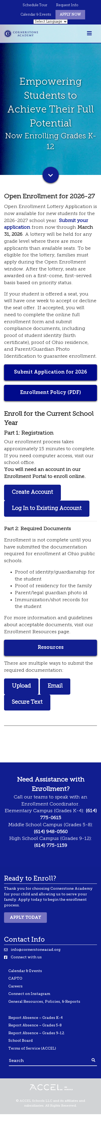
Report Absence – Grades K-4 (35, 1017)
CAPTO (15, 978)
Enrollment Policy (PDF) (50, 392)
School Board (20, 1040)
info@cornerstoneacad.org (36, 949)
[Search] (49, 1060)
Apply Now (70, 14)
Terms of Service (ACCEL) (32, 1048)
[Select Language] (50, 21)
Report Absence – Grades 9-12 (36, 1033)
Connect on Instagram (29, 993)
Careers (15, 986)
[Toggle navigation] (89, 33)
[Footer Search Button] (93, 1060)
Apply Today (25, 917)
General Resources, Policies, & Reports (44, 1001)
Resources (51, 647)
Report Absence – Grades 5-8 (35, 1025)
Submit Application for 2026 (50, 372)
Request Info (67, 5)
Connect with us (26, 957)
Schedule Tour (35, 5)
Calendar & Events (35, 14)
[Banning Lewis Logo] (21, 33)
